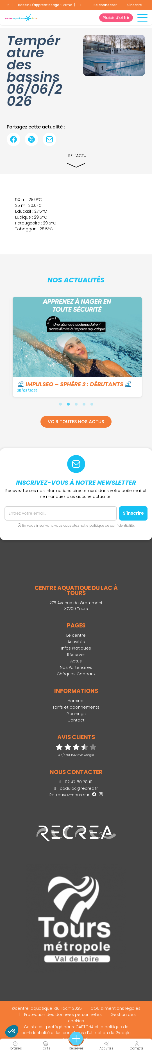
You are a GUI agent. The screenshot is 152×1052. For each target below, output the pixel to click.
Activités (76, 642)
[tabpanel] (76, 347)
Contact (76, 720)
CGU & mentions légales (115, 1008)
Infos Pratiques (76, 648)
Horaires (76, 701)
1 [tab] (60, 404)
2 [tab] (68, 404)
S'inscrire (134, 5)
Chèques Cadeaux (76, 674)
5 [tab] (92, 404)
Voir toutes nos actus (76, 421)
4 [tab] (84, 404)
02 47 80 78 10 (76, 782)
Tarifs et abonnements (76, 707)
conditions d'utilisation (85, 1032)
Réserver (76, 654)
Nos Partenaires (76, 667)
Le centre (76, 635)
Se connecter (105, 5)
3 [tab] (76, 404)
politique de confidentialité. (112, 525)
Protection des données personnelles (63, 1014)
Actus (76, 661)
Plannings (76, 713)
